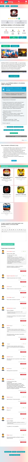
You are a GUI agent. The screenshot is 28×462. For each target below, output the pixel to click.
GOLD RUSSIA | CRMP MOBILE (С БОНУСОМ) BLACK (7, 178)
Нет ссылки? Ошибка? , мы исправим (16, 136)
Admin (25, 140)
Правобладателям (21, 453)
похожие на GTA (14, 6)
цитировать (24, 272)
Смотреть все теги (13, 133)
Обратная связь (8, 453)
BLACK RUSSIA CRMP (7, 194)
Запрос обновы (5, 37)
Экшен (7, 6)
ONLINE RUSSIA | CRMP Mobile (20, 177)
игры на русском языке (18, 126)
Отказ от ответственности (15, 456)
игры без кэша (10, 126)
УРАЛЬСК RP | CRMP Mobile (21, 194)
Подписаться (14, 37)
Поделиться (22, 37)
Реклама (14, 453)
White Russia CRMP (6, 211)
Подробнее (14, 160)
